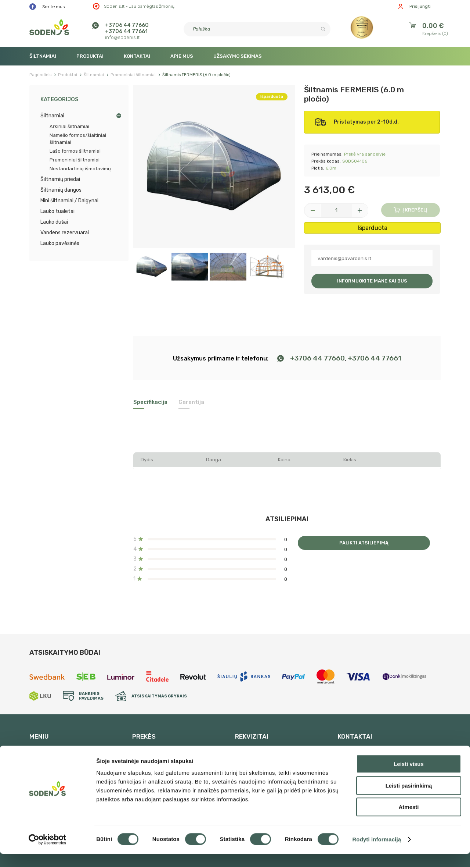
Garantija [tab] (191, 402)
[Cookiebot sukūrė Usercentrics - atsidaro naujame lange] (47, 852)
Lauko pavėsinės (59, 243)
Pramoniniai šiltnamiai (75, 160)
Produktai (90, 56)
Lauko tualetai (57, 211)
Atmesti (408, 820)
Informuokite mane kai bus (372, 281)
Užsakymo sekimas (237, 56)
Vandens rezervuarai (64, 233)
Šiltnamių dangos (61, 190)
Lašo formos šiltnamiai (75, 151)
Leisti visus (409, 777)
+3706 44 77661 (126, 31)
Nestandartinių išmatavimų (80, 168)
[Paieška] (257, 29)
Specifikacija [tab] (150, 402)
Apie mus (181, 56)
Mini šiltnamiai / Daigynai (69, 201)
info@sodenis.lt (122, 37)
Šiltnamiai (42, 56)
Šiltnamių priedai (60, 179)
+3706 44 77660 (127, 25)
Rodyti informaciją (376, 852)
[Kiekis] (336, 210)
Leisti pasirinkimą (409, 799)
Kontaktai (137, 56)
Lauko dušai (54, 222)
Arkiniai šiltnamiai (69, 126)
